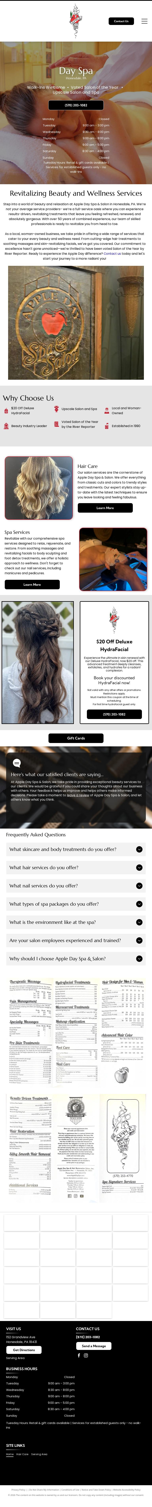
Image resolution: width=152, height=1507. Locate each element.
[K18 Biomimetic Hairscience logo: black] (21, 1242)
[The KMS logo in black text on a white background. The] (57, 1242)
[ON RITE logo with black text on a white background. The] (94, 1299)
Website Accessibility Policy (127, 1497)
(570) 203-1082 (88, 1345)
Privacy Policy (18, 1497)
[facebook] (79, 1364)
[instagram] (86, 1364)
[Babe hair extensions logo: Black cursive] (57, 1318)
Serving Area (15, 1366)
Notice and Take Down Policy (96, 1497)
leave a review (78, 795)
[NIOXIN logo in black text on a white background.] (94, 1280)
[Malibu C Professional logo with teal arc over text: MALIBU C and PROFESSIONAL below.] (130, 1261)
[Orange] (130, 1280)
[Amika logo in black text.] (57, 1280)
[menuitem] (11, 1462)
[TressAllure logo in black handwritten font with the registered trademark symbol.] (57, 1299)
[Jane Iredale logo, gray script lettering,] (130, 1223)
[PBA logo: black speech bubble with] (57, 1223)
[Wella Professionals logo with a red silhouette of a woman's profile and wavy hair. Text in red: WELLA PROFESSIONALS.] (94, 1261)
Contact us (112, 253)
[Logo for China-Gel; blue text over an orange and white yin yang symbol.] (21, 1261)
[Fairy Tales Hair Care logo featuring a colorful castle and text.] (57, 1261)
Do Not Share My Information (44, 1497)
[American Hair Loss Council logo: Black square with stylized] (21, 1223)
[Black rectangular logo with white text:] (130, 1299)
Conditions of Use (70, 1497)
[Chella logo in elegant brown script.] (21, 1299)
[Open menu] (144, 21)
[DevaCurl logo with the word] (21, 1280)
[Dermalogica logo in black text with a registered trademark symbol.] (94, 1223)
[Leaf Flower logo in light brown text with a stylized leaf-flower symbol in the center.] (94, 1242)
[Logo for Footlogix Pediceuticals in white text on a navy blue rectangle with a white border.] (130, 1242)
